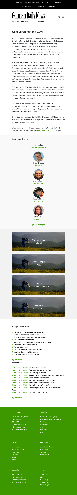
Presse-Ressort (44, 454)
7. (21, 347)
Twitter (14, 457)
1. (29, 332)
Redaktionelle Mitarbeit (47, 447)
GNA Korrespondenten (19, 479)
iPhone (14, 460)
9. (25, 352)
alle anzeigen (38, 224)
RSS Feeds (15, 452)
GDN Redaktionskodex (19, 424)
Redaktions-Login (44, 131)
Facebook (15, 454)
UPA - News (43, 422)
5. (32, 342)
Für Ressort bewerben (19, 477)
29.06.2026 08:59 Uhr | (29, 373)
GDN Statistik (56, 2)
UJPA (41, 427)
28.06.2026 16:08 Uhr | (38, 375)
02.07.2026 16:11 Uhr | (29, 368)
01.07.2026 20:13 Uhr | (34, 370)
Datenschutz (44, 449)
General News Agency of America (50, 419)
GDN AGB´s (15, 422)
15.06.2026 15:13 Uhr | (30, 393)
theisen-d (38, 166)
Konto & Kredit (44, 482)
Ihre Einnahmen (17, 419)
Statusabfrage (34, 2)
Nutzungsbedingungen (19, 429)
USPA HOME (51, 7)
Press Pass (43, 429)
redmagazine (38, 201)
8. (28, 350)
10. (26, 355)
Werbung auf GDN (18, 447)
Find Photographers (18, 449)
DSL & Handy (44, 479)
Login (35, 7)
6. (25, 345)
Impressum (42, 7)
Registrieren (26, 7)
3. (30, 337)
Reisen (42, 477)
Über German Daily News (20, 417)
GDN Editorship (21, 2)
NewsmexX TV (44, 424)
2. (27, 335)
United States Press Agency (48, 417)
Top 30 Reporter (17, 474)
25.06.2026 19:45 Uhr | (33, 383)
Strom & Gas (44, 474)
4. (23, 340)
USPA (41, 432)
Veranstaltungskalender (19, 482)
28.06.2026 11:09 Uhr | (31, 378)
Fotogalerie (45, 2)
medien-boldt (38, 184)
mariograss (38, 219)
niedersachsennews (38, 148)
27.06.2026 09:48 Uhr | (35, 380)
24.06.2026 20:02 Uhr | (31, 385)
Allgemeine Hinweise (18, 427)
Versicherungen (45, 485)
